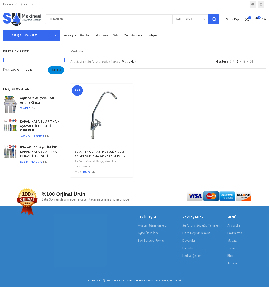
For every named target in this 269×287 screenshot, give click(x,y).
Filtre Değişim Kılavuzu (197, 234)
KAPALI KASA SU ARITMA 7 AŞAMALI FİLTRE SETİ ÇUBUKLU (39, 126)
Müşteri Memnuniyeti (152, 226)
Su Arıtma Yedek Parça (102, 62)
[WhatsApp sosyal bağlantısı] (261, 4)
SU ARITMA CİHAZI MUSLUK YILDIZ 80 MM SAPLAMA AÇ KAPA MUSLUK (100, 154)
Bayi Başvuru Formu (151, 241)
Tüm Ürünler (82, 167)
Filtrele (56, 71)
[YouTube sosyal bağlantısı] (253, 4)
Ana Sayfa (77, 62)
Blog (230, 256)
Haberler (188, 249)
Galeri (231, 249)
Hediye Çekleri (192, 256)
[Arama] (132, 20)
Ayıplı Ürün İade (148, 234)
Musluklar (111, 162)
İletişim (232, 264)
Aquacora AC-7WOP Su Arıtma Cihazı (37, 100)
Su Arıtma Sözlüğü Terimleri (201, 226)
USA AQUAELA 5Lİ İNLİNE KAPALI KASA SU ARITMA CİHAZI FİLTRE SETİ (38, 152)
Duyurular (188, 241)
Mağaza (232, 241)
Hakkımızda (234, 234)
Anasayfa (233, 226)
